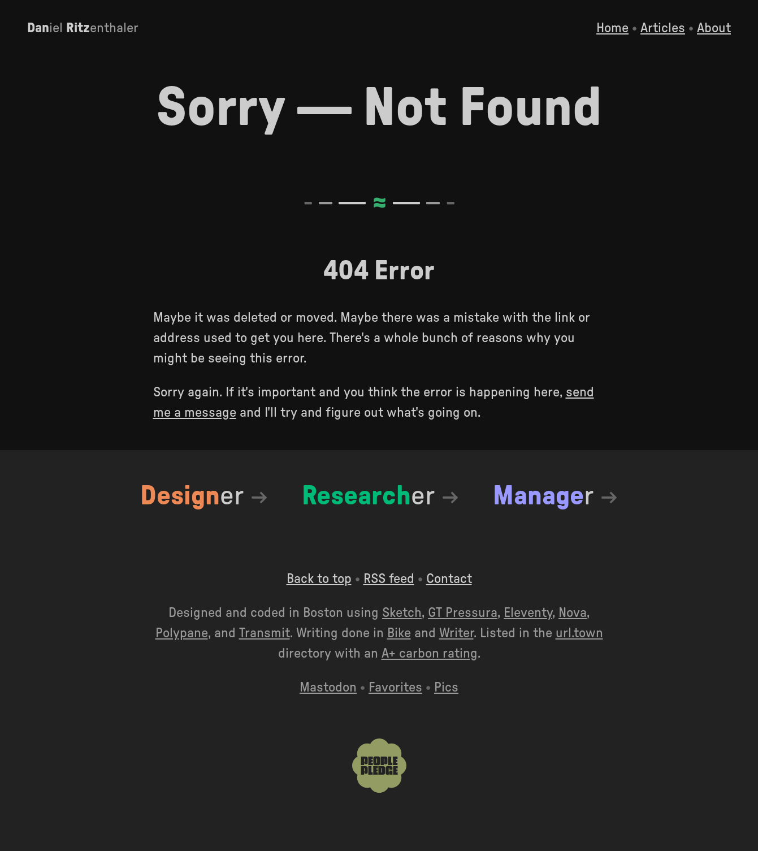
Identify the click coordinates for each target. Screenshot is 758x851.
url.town (579, 633)
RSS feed (388, 579)
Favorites (395, 687)
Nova (572, 613)
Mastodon (328, 687)
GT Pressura (462, 613)
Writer (456, 633)
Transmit (264, 633)
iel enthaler (82, 28)
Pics (446, 687)
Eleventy (528, 613)
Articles (662, 28)
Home (612, 28)
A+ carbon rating (430, 653)
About (714, 28)
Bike (399, 633)
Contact (449, 579)
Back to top (319, 579)
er (192, 495)
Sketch (402, 613)
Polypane (181, 633)
